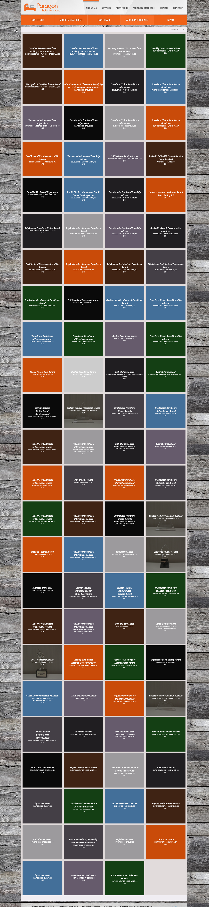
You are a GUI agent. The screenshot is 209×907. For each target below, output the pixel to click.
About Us (91, 8)
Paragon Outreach (144, 8)
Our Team (104, 19)
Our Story (38, 19)
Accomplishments (137, 19)
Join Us (164, 8)
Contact (178, 8)
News (170, 19)
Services (106, 8)
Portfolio (122, 8)
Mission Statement (71, 19)
